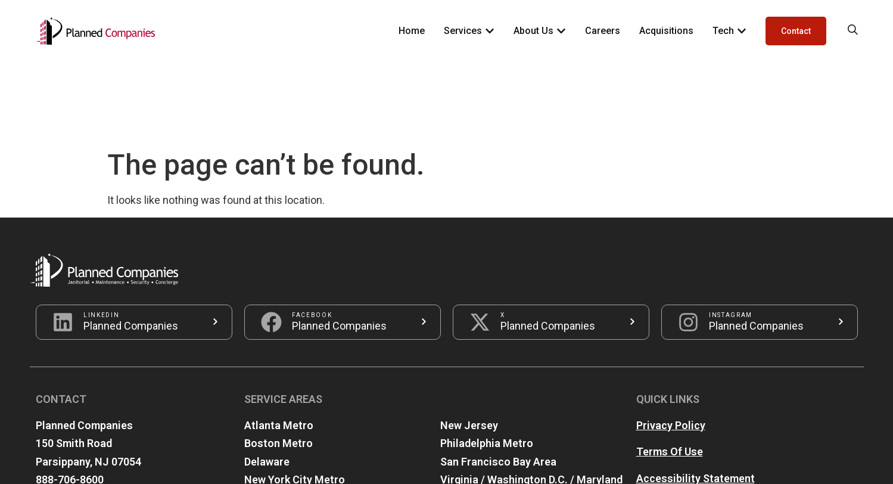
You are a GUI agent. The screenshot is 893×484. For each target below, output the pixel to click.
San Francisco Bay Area (498, 380)
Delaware (267, 380)
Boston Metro (278, 362)
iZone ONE (535, 462)
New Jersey (469, 344)
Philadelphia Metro (486, 362)
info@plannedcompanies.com (109, 417)
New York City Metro (294, 398)
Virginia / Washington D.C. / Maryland (531, 398)
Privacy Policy (670, 344)
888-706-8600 (70, 398)
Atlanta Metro (278, 344)
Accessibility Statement (695, 397)
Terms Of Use (669, 370)
